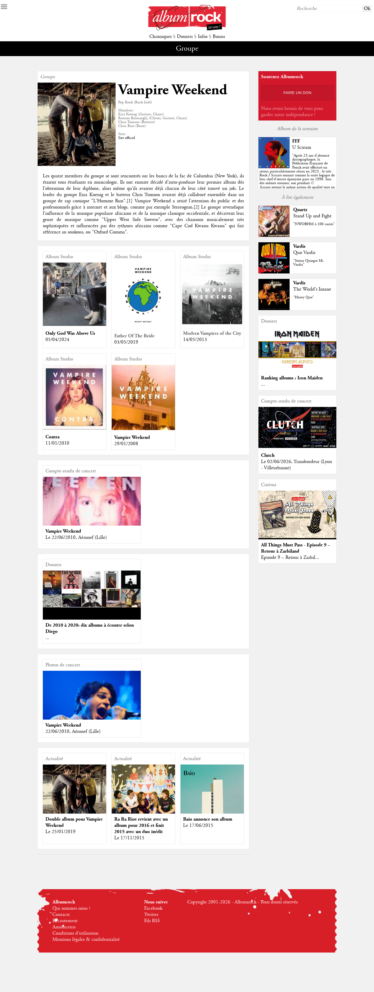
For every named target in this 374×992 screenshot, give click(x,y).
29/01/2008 (126, 444)
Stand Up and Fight (312, 216)
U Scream (301, 147)
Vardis (299, 246)
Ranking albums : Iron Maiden (292, 378)
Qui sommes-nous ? (71, 908)
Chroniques (160, 36)
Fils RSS (152, 921)
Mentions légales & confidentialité (86, 939)
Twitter (151, 914)
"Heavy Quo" (303, 297)
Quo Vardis (304, 253)
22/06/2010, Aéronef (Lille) (73, 731)
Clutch (268, 455)
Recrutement (65, 921)
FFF (296, 141)
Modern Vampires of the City (212, 333)
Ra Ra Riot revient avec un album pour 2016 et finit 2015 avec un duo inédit (141, 825)
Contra (52, 437)
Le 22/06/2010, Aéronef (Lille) (76, 537)
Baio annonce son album (207, 819)
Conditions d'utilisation (75, 933)
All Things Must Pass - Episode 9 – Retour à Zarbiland (295, 548)
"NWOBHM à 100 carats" (314, 224)
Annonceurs (64, 927)
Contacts (61, 914)
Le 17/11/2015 (129, 838)
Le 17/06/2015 (198, 825)
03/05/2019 (126, 342)
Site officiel (126, 137)
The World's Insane (312, 289)
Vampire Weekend (132, 437)
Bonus (219, 36)
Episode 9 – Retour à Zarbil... (290, 557)
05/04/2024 (57, 340)
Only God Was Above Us (70, 333)
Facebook (153, 908)
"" (297, 175)
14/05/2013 (195, 340)
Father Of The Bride (134, 336)
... (47, 638)
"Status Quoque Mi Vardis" (308, 262)
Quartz (300, 210)
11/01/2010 (57, 443)
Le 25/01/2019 (60, 832)
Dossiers (185, 36)
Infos (203, 36)
